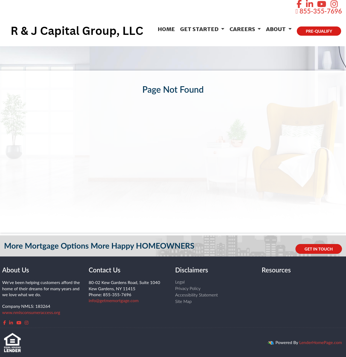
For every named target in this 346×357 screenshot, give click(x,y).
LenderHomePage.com (320, 342)
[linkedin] (11, 322)
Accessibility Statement (196, 294)
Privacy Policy (188, 288)
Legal (180, 281)
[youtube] (18, 322)
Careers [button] (242, 29)
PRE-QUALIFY (319, 31)
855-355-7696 (318, 11)
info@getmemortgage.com (114, 300)
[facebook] (4, 322)
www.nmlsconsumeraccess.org (31, 312)
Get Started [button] (200, 29)
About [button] (276, 29)
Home (166, 29)
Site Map (183, 301)
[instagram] (26, 322)
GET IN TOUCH (319, 248)
